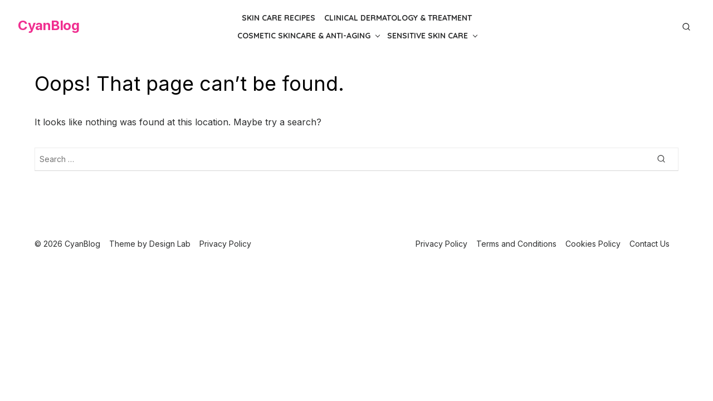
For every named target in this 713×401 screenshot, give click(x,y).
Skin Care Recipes (278, 18)
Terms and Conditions (516, 243)
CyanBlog (48, 25)
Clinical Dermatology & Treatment (398, 18)
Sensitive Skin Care (427, 36)
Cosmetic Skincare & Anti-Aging (303, 36)
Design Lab (170, 243)
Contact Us (649, 243)
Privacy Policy (441, 243)
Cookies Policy (593, 243)
